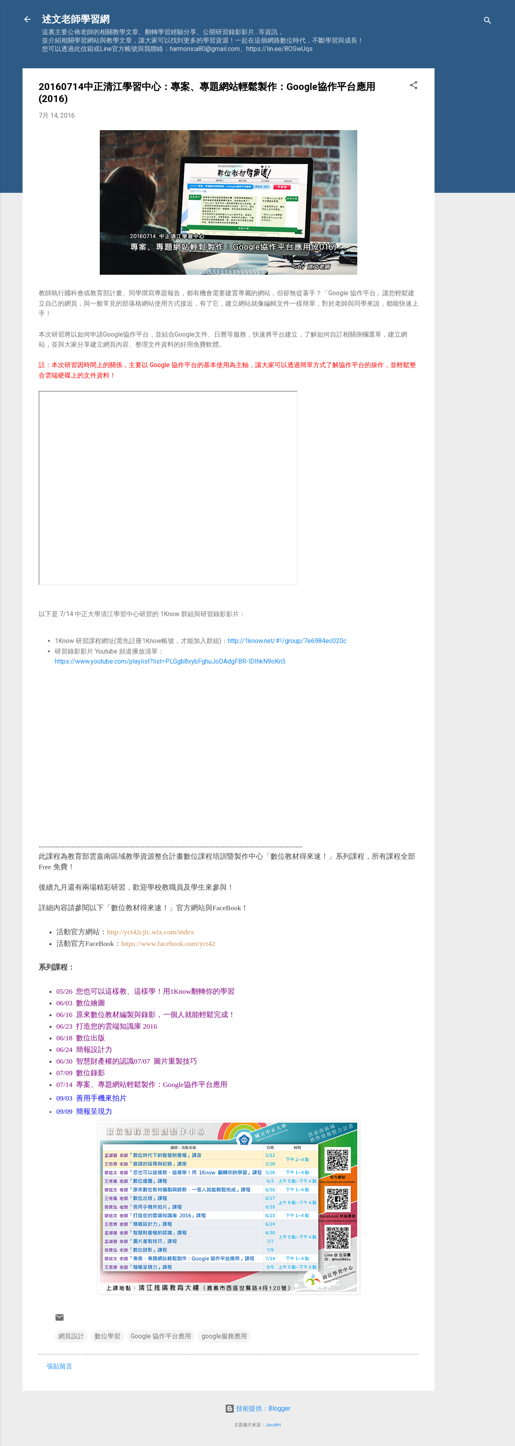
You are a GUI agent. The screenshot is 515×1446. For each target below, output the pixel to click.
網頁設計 (71, 1336)
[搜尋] (487, 22)
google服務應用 (224, 1336)
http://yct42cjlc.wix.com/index (150, 932)
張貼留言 (59, 1366)
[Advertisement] (466, 188)
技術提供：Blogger (257, 1408)
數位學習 (107, 1336)
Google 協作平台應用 (161, 1336)
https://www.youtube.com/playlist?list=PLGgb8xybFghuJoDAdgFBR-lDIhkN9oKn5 (170, 661)
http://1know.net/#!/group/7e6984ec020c (287, 641)
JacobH (273, 1425)
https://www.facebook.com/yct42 (168, 943)
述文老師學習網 (75, 19)
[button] (413, 86)
